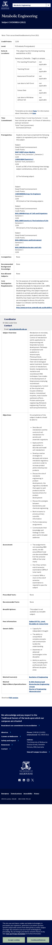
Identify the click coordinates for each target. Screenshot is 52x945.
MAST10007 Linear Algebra (25, 152)
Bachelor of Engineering (38, 677)
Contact (4, 749)
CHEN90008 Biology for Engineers (28, 194)
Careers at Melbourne (9, 736)
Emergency (5, 793)
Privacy (36, 793)
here (35, 111)
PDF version (13, 698)
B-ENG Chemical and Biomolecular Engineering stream (39, 684)
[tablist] (31, 5)
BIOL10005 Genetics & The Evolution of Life (31, 221)
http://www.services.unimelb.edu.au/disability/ (34, 307)
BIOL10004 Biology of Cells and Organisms (31, 213)
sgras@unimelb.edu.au (18, 329)
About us (4, 732)
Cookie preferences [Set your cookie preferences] (38, 940)
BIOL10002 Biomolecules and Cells (28, 247)
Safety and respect (8, 740)
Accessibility (28, 793)
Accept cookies (14, 940)
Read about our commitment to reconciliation (19, 725)
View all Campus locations (37, 752)
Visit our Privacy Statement (15, 934)
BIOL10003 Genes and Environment (28, 240)
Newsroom (5, 745)
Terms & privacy (16, 793)
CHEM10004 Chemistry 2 (24, 159)
